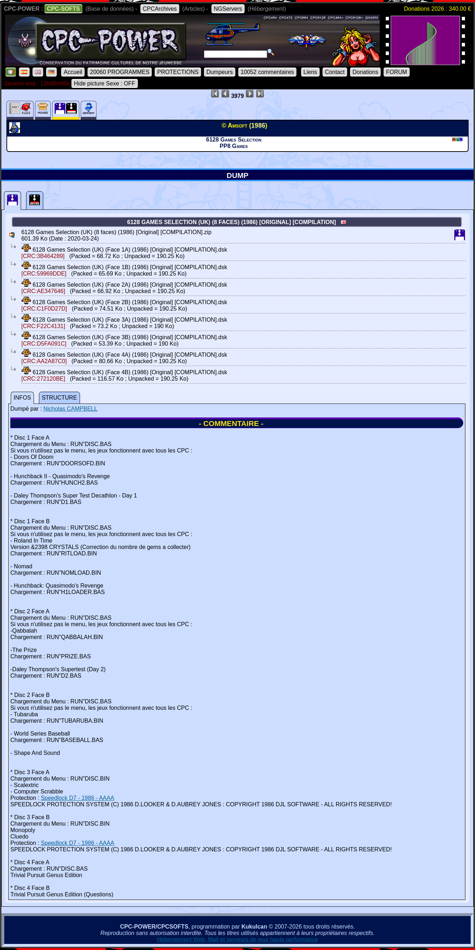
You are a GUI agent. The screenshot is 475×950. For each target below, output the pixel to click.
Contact (335, 72)
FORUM (396, 72)
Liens (310, 72)
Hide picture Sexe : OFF (104, 83)
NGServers (228, 9)
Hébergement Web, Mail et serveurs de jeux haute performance (237, 939)
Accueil (73, 72)
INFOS (22, 398)
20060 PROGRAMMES (119, 72)
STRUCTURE (59, 398)
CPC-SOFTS (63, 9)
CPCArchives (160, 9)
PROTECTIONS (178, 72)
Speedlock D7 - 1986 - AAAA (77, 798)
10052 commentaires (267, 72)
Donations (365, 72)
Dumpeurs (219, 72)
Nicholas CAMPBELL (70, 409)
